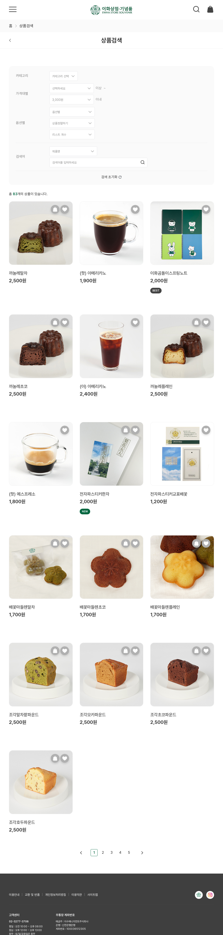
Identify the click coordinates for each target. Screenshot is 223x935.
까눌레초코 (18, 341)
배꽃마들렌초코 (93, 561)
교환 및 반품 (32, 849)
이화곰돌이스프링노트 (168, 227)
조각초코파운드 (163, 669)
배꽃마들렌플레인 (165, 561)
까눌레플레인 (161, 341)
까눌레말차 (18, 227)
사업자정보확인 (54, 908)
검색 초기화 (111, 132)
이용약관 (76, 849)
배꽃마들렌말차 (22, 561)
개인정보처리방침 (55, 849)
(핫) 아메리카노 (93, 227)
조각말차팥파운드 (24, 669)
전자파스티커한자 (94, 448)
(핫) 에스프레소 (22, 448)
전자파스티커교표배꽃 (168, 448)
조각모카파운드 (93, 669)
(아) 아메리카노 (93, 341)
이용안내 (14, 849)
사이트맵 (92, 849)
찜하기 (64, 164)
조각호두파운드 (22, 777)
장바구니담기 (55, 164)
